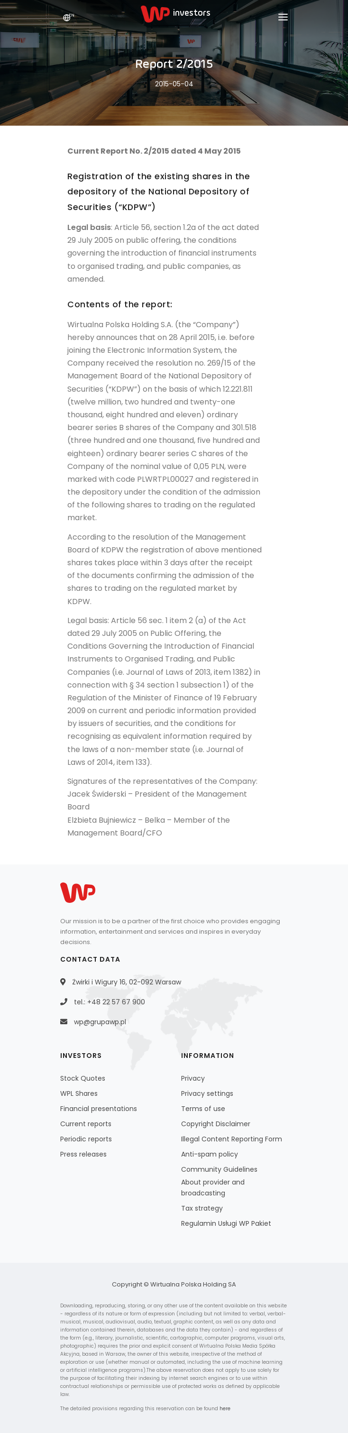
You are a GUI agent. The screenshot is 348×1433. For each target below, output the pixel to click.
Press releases (83, 1154)
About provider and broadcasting (213, 1187)
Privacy (193, 1078)
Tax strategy (202, 1208)
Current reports (85, 1124)
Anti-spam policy (209, 1154)
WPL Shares (79, 1093)
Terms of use (203, 1108)
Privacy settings (207, 1093)
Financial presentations (98, 1108)
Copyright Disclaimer (215, 1124)
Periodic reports (86, 1139)
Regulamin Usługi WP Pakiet (226, 1223)
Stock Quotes (82, 1078)
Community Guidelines (219, 1169)
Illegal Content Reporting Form (231, 1139)
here (225, 1408)
